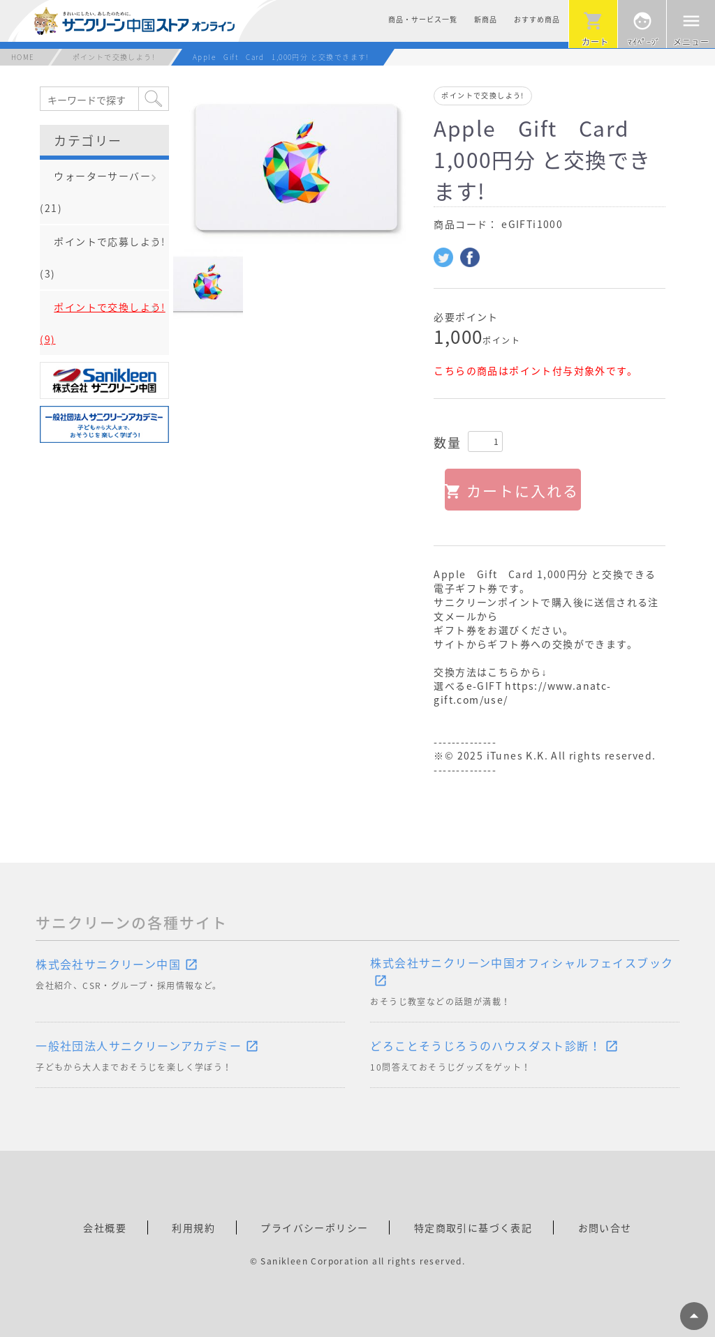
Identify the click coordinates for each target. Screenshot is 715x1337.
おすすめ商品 (537, 19)
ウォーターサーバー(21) (95, 192)
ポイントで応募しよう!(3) (102, 257)
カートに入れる (522, 490)
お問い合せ (605, 1227)
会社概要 (104, 1227)
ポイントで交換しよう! (114, 57)
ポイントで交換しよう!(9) (102, 323)
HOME (23, 57)
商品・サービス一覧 (422, 19)
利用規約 (193, 1227)
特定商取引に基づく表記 (473, 1227)
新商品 (485, 19)
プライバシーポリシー (314, 1227)
